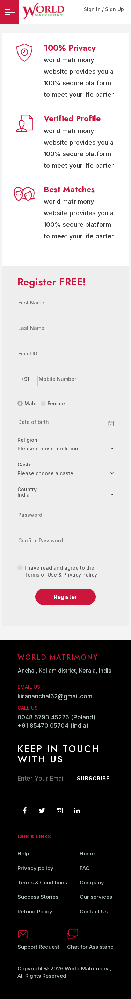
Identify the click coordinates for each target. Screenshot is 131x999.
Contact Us (94, 911)
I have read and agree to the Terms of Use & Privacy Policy (57, 571)
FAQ (85, 868)
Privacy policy (35, 868)
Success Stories (37, 896)
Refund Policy (34, 911)
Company (92, 882)
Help (23, 853)
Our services (96, 896)
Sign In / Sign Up (104, 9)
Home (87, 853)
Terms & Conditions (42, 882)
